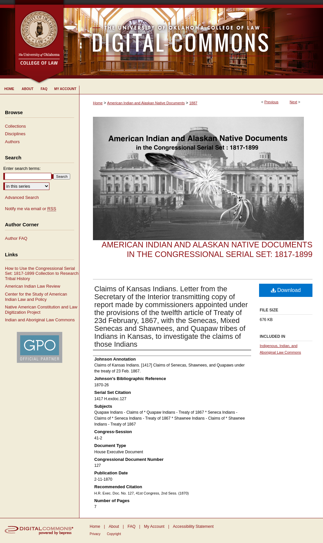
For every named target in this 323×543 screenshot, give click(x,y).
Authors (12, 141)
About (114, 526)
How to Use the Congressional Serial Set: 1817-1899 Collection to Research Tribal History (41, 273)
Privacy (95, 534)
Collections (15, 126)
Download (286, 290)
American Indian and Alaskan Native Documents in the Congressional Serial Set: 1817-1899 (207, 249)
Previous (271, 102)
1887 (193, 103)
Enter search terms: (22, 168)
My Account (154, 526)
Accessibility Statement (193, 526)
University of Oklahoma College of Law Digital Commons (193, 39)
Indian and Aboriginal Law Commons (40, 319)
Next (293, 102)
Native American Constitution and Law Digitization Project (41, 309)
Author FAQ (16, 238)
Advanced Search (22, 197)
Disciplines (15, 133)
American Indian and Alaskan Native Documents (146, 103)
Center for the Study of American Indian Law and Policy (36, 297)
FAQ (131, 526)
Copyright (114, 534)
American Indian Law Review (32, 286)
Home (98, 103)
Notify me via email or (30, 208)
